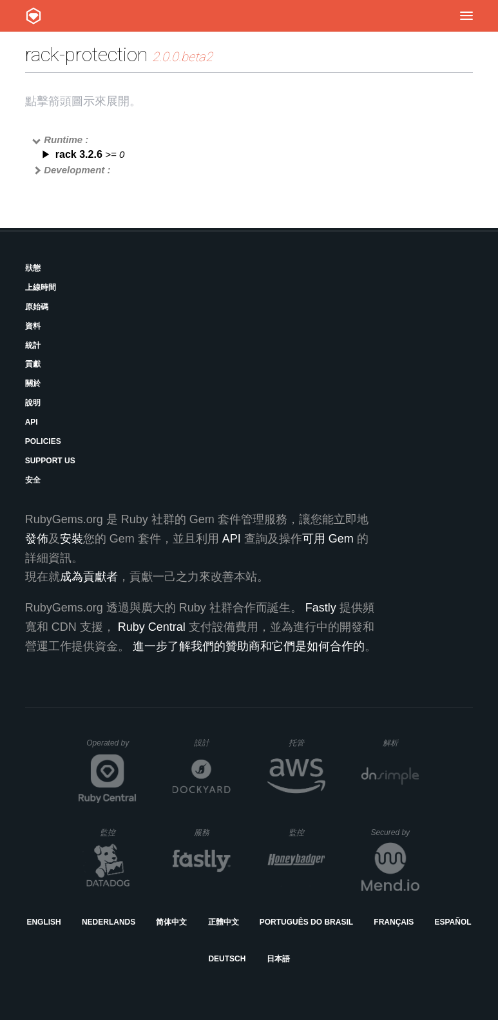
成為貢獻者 (89, 576)
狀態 (33, 268)
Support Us (50, 460)
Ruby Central (152, 627)
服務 (212, 832)
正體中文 (223, 922)
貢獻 (33, 364)
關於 (33, 383)
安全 (33, 480)
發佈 (36, 538)
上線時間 (40, 287)
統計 (33, 345)
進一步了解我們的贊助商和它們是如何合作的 (249, 646)
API (31, 422)
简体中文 (171, 922)
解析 (401, 742)
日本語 (278, 958)
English (43, 922)
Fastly (320, 607)
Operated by (111, 747)
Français (394, 922)
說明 (33, 402)
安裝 (71, 538)
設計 (212, 742)
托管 (305, 742)
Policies (43, 441)
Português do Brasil (306, 922)
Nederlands (108, 922)
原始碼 (36, 306)
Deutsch (226, 958)
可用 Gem (328, 538)
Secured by (394, 832)
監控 (118, 832)
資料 (33, 326)
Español (452, 922)
